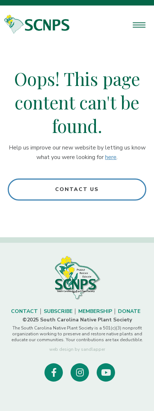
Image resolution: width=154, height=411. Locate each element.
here (111, 157)
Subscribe (58, 311)
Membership (95, 311)
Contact (24, 311)
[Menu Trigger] (139, 25)
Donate (129, 311)
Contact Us (77, 189)
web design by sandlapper (77, 349)
